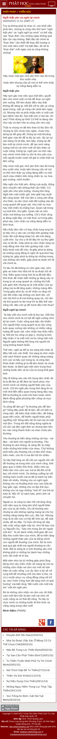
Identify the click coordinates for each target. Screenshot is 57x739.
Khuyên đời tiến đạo (18, 635)
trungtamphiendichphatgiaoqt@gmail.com (28, 734)
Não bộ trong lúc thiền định (23, 649)
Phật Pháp (9, 11)
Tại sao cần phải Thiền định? (24, 655)
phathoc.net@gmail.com (30, 732)
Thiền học (25, 11)
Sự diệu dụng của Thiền (21, 681)
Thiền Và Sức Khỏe (17, 675)
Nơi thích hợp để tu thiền (22, 670)
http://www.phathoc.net (19, 726)
